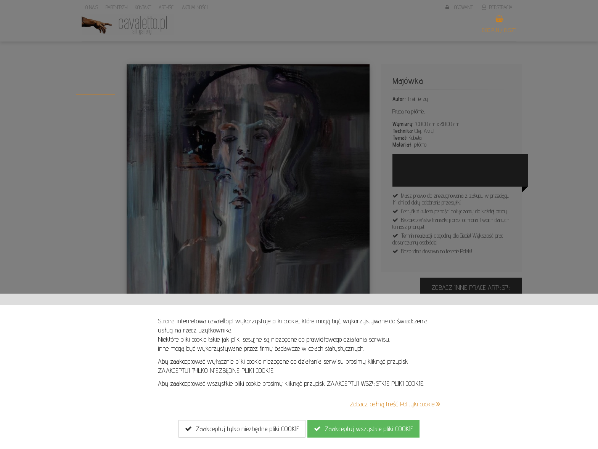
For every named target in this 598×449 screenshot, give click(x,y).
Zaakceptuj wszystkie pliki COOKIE (363, 428)
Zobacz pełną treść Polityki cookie (395, 404)
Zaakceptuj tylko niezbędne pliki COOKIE (242, 428)
